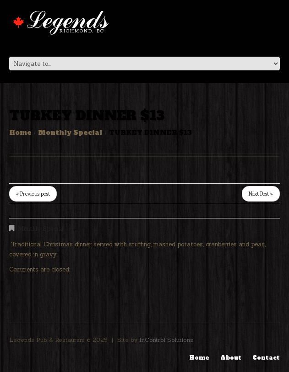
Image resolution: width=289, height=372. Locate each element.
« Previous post (33, 194)
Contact (266, 357)
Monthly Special (70, 132)
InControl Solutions (166, 339)
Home (20, 132)
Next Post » (261, 194)
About (230, 357)
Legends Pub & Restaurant (47, 339)
